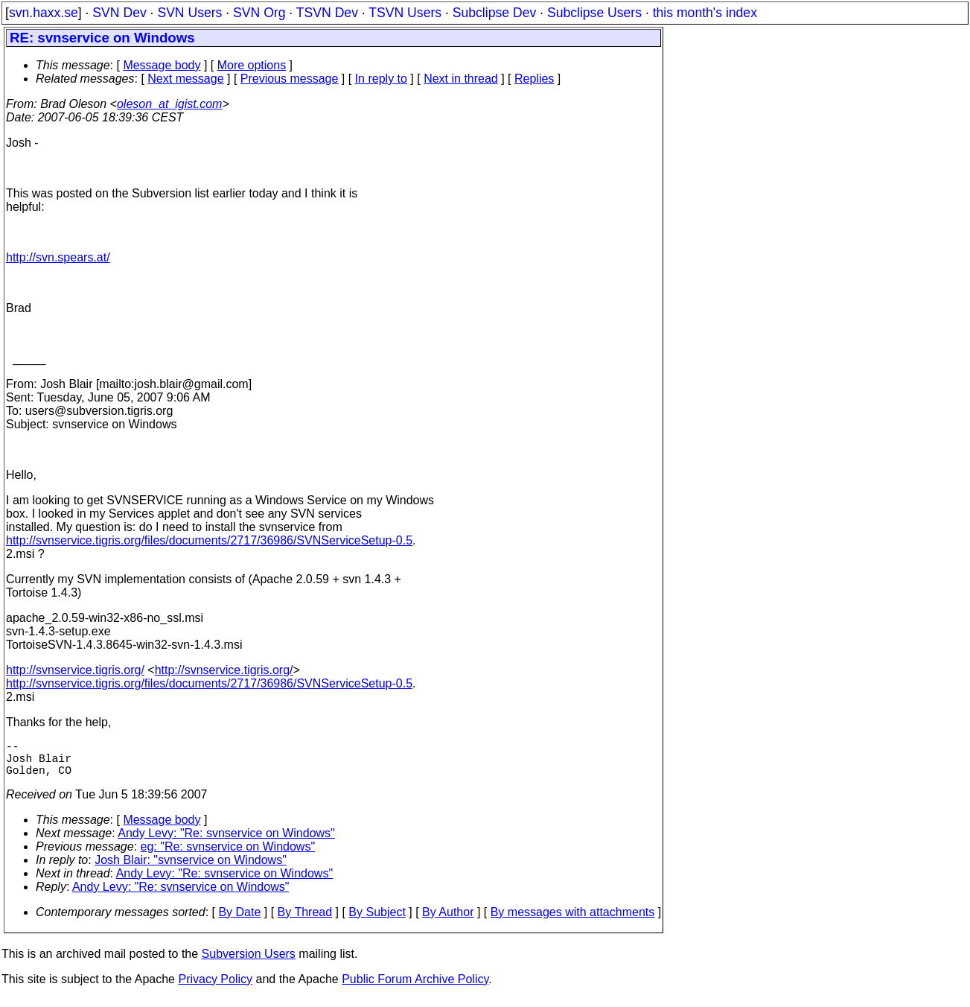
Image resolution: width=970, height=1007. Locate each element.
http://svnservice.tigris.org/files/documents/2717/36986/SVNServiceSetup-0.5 (209, 540)
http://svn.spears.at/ (58, 257)
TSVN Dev (327, 12)
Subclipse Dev (494, 12)
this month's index (705, 12)
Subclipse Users (594, 12)
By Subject (376, 921)
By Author (447, 921)
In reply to (381, 78)
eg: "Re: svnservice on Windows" (228, 855)
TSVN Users (404, 12)
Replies (534, 78)
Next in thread (461, 78)
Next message (185, 78)
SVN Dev (119, 12)
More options (252, 65)
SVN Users (189, 12)
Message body (161, 65)
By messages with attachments (573, 921)
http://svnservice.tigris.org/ (75, 670)
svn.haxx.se (43, 12)
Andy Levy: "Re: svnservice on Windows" (226, 842)
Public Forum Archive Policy (415, 988)
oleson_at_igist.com (169, 104)
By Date (239, 921)
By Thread (305, 921)
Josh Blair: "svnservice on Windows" (191, 869)
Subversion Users (249, 962)
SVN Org (259, 12)
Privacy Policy (215, 988)
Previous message (289, 78)
